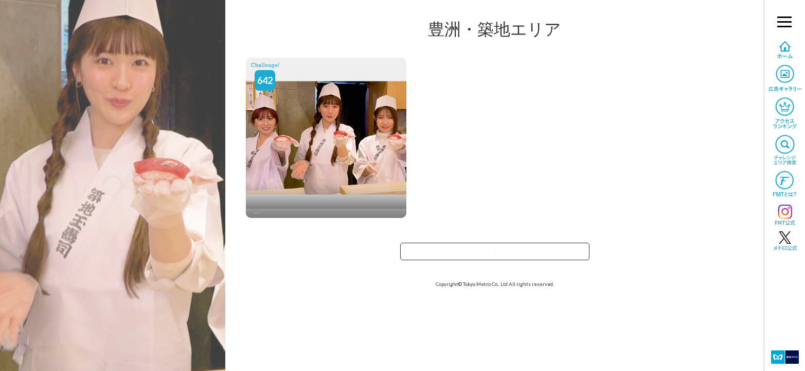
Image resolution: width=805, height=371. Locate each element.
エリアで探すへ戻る (494, 254)
